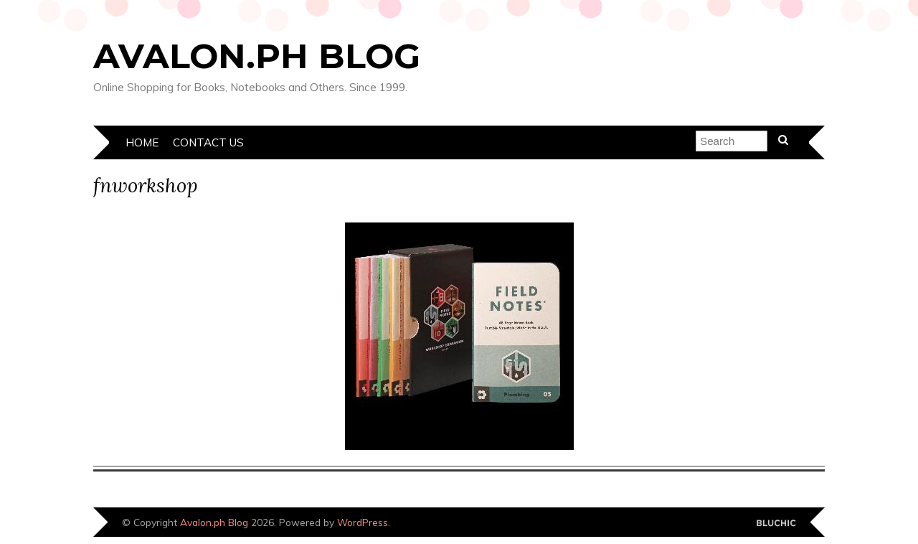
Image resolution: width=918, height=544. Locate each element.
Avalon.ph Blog (256, 56)
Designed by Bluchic (776, 523)
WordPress (362, 522)
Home (142, 142)
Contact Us (208, 142)
